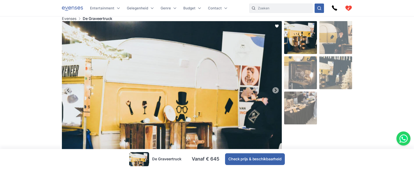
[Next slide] (275, 90)
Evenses (69, 18)
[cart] (348, 8)
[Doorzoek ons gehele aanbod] (319, 8)
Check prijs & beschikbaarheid (254, 159)
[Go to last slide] (68, 90)
